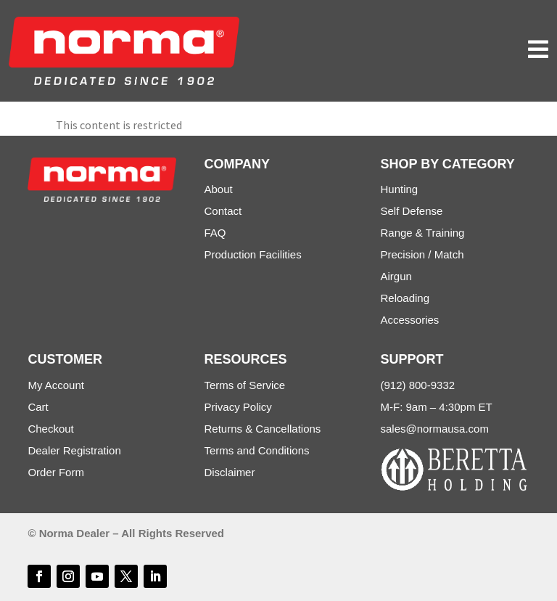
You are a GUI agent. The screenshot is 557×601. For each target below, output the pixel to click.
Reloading (405, 298)
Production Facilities (252, 254)
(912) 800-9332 (418, 385)
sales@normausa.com (435, 428)
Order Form (56, 472)
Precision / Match (422, 254)
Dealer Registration (74, 450)
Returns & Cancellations (262, 428)
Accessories (410, 320)
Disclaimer (229, 472)
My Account (56, 385)
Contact (223, 211)
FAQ (215, 232)
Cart (38, 407)
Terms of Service (244, 385)
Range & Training (423, 232)
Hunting (399, 189)
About (218, 189)
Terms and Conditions (256, 450)
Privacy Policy (237, 407)
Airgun (396, 276)
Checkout (50, 428)
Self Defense (412, 211)
